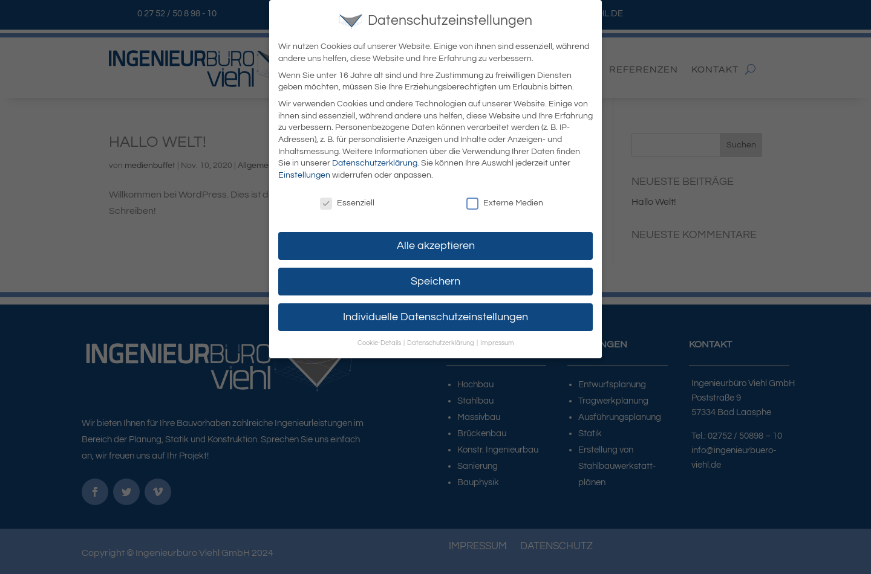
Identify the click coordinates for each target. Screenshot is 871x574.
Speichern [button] (435, 278)
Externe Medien (504, 200)
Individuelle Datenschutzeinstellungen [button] (435, 314)
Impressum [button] (497, 340)
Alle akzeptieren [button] (436, 242)
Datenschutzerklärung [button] (441, 340)
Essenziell (347, 200)
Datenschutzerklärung (374, 160)
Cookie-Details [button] (379, 340)
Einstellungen (304, 172)
